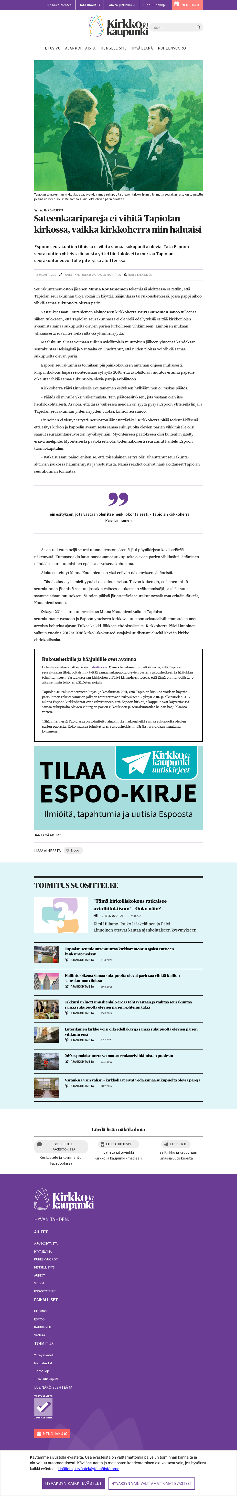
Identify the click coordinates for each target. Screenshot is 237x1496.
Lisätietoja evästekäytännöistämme (88, 1468)
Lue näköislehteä (59, 5)
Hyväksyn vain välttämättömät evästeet (151, 1484)
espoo (75, 850)
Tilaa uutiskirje (154, 5)
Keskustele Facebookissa (64, 1146)
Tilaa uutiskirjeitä (46, 1379)
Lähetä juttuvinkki (121, 5)
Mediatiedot (43, 1363)
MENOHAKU (190, 5)
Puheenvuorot (46, 1259)
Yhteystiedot (43, 1355)
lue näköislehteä (51, 1387)
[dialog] (118, 1473)
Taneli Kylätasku (77, 275)
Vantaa (39, 1335)
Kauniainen (42, 1327)
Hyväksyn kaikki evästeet (73, 1483)
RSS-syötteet (45, 1291)
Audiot (39, 1275)
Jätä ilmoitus (89, 5)
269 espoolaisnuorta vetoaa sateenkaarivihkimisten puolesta (119, 1056)
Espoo (39, 1319)
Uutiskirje (178, 1144)
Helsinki (40, 1311)
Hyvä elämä (43, 1251)
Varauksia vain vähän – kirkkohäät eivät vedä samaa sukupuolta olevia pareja (132, 1080)
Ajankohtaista (46, 1243)
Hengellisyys (44, 1267)
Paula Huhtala (109, 275)
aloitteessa (99, 667)
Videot (39, 1283)
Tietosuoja (42, 1371)
